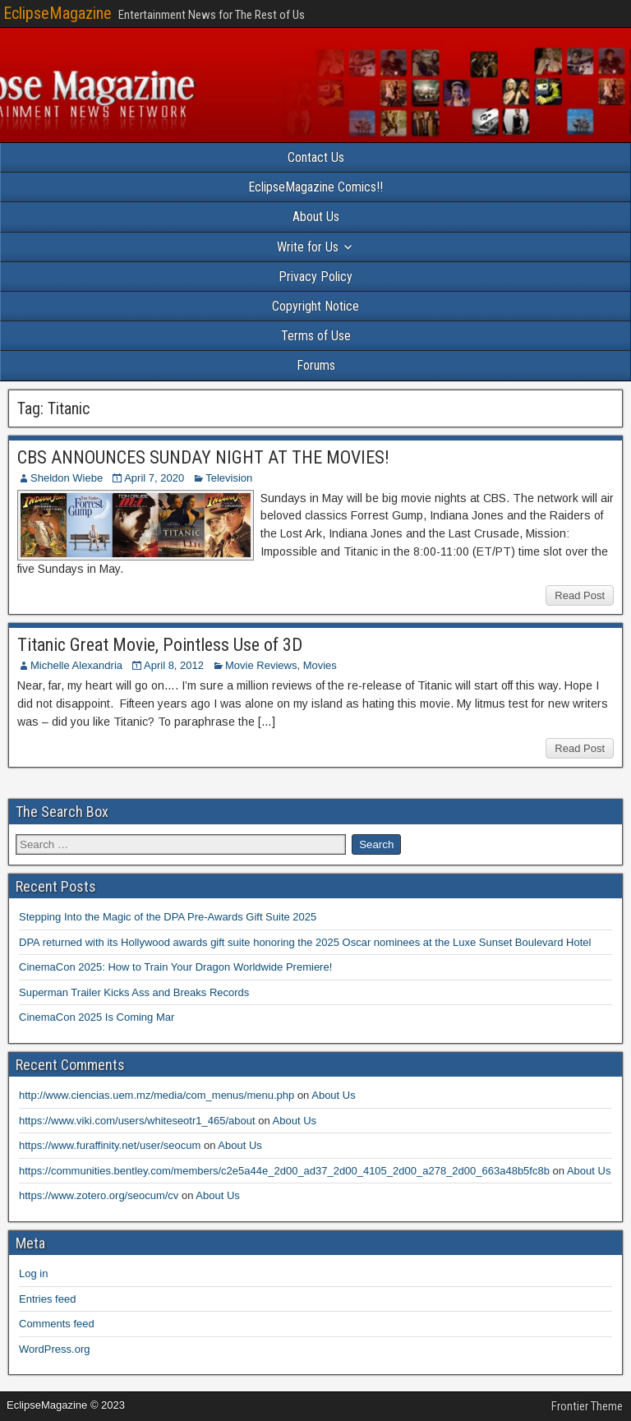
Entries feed (47, 1299)
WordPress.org (54, 1349)
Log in (33, 1273)
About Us (315, 216)
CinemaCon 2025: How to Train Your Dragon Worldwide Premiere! (175, 967)
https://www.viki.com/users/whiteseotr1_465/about (137, 1120)
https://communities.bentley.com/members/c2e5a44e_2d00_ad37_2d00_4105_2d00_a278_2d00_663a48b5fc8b (284, 1171)
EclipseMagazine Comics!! (315, 187)
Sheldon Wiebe (66, 478)
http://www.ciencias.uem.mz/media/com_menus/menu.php (156, 1095)
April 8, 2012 (174, 665)
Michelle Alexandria (76, 665)
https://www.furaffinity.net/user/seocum (109, 1145)
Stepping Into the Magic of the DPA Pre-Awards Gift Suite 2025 (167, 917)
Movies (320, 665)
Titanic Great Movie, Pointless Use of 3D (159, 644)
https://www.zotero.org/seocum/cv (98, 1195)
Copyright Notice (315, 306)
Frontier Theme (587, 1406)
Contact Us (316, 157)
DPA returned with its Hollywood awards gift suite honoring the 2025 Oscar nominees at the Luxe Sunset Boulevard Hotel (305, 942)
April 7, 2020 (154, 478)
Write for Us (308, 247)
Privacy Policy (315, 276)
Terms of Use (316, 336)
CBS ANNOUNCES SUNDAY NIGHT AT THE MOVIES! (203, 457)
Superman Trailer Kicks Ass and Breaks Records (134, 992)
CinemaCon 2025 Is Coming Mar (96, 1017)
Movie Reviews (261, 665)
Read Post (580, 595)
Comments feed (56, 1323)
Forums (316, 365)
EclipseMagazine (57, 13)
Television (228, 478)
